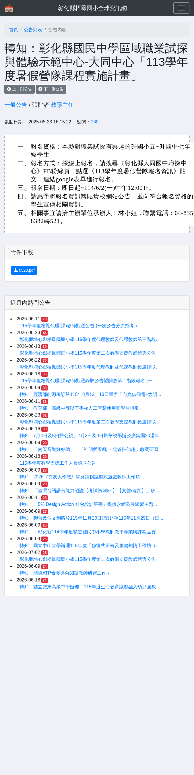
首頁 (13, 29)
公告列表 (33, 29)
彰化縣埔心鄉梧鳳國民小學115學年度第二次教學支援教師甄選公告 (88, 353)
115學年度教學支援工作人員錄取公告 (58, 463)
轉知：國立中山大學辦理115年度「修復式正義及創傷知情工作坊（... (90, 545)
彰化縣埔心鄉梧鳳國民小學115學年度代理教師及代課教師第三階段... (90, 339)
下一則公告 (51, 89)
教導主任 (62, 105)
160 (94, 121)
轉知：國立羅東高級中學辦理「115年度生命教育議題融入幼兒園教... (90, 586)
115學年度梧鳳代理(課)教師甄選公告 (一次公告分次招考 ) (78, 325)
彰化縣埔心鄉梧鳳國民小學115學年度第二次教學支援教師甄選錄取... (90, 421)
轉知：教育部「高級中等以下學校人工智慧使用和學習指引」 (81, 408)
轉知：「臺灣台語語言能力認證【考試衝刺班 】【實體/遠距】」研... (89, 490)
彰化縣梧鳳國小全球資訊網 (92, 8)
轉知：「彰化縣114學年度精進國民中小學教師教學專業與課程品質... (90, 531)
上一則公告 (19, 89)
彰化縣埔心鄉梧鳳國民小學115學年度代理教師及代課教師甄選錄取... (90, 366)
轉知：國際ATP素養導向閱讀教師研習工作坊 (65, 573)
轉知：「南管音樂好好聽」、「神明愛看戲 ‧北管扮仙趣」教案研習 (89, 449)
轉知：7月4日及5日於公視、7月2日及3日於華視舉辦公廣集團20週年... (91, 435)
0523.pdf (24, 270)
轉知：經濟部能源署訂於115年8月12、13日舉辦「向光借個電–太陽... (90, 394)
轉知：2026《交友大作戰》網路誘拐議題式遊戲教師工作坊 (80, 476)
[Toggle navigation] (181, 8)
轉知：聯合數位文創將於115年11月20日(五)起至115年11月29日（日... (91, 518)
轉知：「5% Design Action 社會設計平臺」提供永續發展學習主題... (88, 504)
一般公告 (15, 105)
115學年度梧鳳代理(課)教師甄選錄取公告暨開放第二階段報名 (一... (88, 380)
